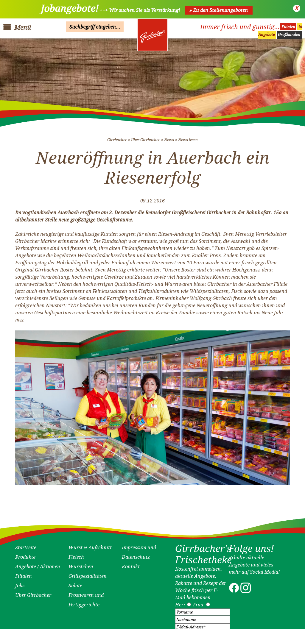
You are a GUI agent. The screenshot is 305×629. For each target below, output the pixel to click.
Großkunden (289, 34)
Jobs (19, 583)
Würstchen (81, 564)
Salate (75, 583)
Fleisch (76, 555)
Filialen (288, 26)
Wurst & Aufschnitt (90, 545)
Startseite (25, 545)
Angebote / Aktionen (37, 564)
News (169, 137)
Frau (198, 602)
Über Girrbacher (145, 137)
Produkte (25, 555)
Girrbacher (117, 137)
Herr (180, 602)
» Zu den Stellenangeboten (218, 10)
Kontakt (131, 564)
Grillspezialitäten (88, 574)
